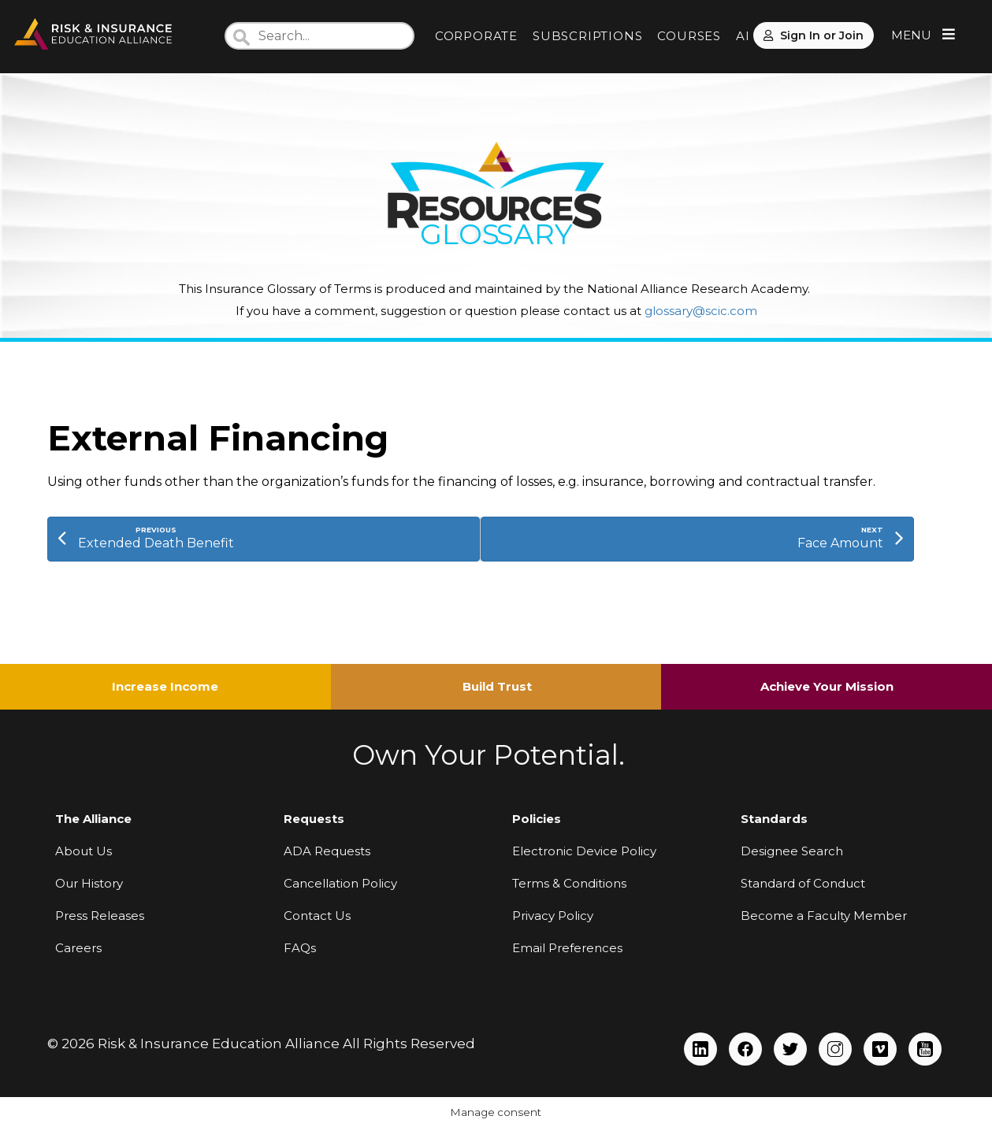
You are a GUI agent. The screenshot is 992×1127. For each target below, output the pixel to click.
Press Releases (99, 915)
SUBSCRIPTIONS (587, 35)
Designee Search (792, 850)
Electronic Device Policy (584, 850)
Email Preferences (567, 947)
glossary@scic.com (701, 310)
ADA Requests (327, 850)
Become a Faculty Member (824, 915)
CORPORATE (476, 35)
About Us (83, 850)
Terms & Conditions (569, 883)
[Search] (319, 36)
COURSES (689, 35)
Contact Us (317, 915)
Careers (78, 947)
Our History (89, 883)
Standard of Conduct (803, 883)
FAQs (300, 947)
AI (743, 35)
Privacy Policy (552, 915)
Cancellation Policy (340, 883)
